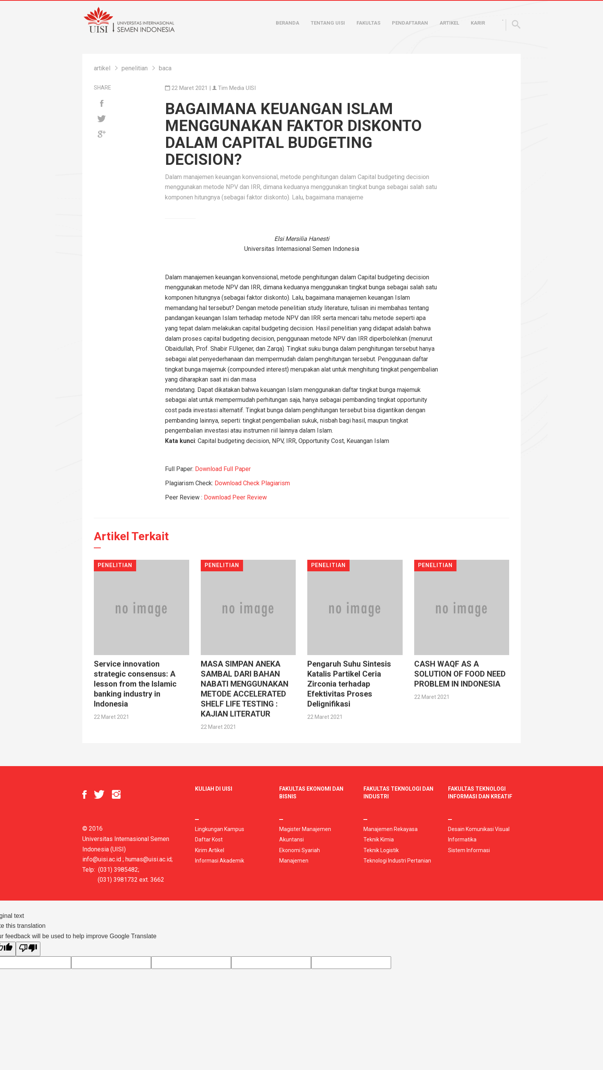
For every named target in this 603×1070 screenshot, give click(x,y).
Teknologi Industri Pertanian (397, 861)
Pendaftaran (410, 23)
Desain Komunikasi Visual (479, 829)
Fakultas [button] (368, 23)
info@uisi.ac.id (101, 859)
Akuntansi (291, 839)
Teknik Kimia (378, 839)
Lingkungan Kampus (219, 829)
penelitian (135, 68)
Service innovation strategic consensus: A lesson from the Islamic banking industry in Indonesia (135, 683)
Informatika (462, 839)
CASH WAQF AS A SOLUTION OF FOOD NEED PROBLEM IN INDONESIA (460, 673)
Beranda (287, 23)
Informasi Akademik (219, 861)
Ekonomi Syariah (299, 850)
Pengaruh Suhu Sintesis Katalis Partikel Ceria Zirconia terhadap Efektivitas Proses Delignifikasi (349, 683)
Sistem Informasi (469, 850)
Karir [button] (478, 23)
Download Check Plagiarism (252, 483)
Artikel (449, 23)
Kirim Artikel (209, 850)
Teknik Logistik (381, 850)
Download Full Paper (223, 469)
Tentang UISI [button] (328, 23)
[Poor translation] (28, 949)
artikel (102, 68)
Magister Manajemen (305, 829)
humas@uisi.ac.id (148, 859)
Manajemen (293, 861)
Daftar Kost (209, 839)
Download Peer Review (235, 497)
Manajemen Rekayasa (390, 829)
